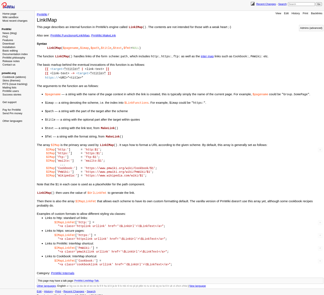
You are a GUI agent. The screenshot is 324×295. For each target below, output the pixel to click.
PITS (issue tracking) (14, 84)
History (296, 13)
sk (153, 282)
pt (137, 282)
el (88, 282)
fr (102, 282)
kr (116, 282)
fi (100, 282)
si (151, 282)
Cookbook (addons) (14, 77)
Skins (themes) (11, 80)
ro (145, 282)
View (278, 13)
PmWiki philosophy (13, 57)
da (81, 282)
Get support (9, 102)
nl (128, 282)
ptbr (141, 282)
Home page (9, 13)
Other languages (12, 120)
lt (118, 282)
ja (113, 282)
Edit (286, 13)
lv (121, 282)
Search (282, 4)
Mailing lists (9, 87)
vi (174, 282)
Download (8, 43)
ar (68, 282)
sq (157, 282)
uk (171, 282)
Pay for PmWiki (11, 109)
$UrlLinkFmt (96, 190)
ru (148, 282)
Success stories (11, 94)
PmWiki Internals (62, 269)
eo (91, 282)
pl (134, 282)
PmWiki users (10, 91)
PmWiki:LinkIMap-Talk (86, 277)
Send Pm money (12, 113)
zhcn (178, 282)
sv (160, 282)
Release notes (11, 61)
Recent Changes (266, 4)
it (111, 282)
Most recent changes (14, 20)
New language (197, 282)
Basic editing (10, 50)
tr (168, 282)
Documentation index (15, 54)
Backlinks (316, 13)
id (109, 282)
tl (166, 282)
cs (78, 282)
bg (70, 282)
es (94, 282)
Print (305, 13)
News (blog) (9, 33)
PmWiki (6, 29)
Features (7, 40)
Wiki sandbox (10, 17)
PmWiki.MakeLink (103, 35)
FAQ (5, 36)
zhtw (184, 282)
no (131, 282)
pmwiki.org (9, 73)
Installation (8, 47)
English (61, 282)
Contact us (8, 64)
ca (74, 282)
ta (163, 282)
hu (105, 282)
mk (124, 282)
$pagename (71, 47)
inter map (207, 56)
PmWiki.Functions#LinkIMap (69, 35)
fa (98, 282)
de (84, 282)
